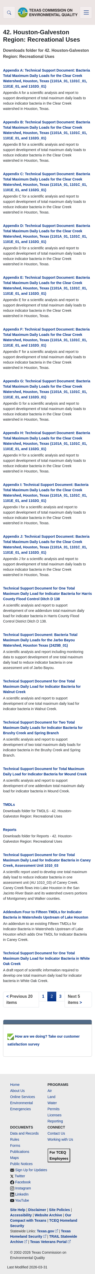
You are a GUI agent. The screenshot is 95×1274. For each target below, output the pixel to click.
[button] (9, 12)
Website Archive (48, 1215)
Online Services (22, 1097)
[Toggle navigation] (86, 12)
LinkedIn (22, 1194)
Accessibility (21, 1215)
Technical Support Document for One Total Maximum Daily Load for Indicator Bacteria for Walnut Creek (42, 686)
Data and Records (24, 1133)
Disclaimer (37, 1210)
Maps (14, 1158)
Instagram (23, 1188)
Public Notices (21, 1164)
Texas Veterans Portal (50, 1242)
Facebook (23, 1182)
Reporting (55, 1121)
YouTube (22, 1200)
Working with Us (60, 1139)
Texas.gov (48, 1231)
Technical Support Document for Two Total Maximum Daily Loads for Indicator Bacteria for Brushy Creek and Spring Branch (43, 727)
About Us (17, 1091)
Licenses (55, 1115)
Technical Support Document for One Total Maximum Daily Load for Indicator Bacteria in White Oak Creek (46, 958)
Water (52, 1103)
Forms (15, 1146)
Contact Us (56, 1133)
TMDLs (9, 805)
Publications (19, 1152)
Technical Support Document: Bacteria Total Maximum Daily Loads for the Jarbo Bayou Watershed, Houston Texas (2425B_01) (40, 640)
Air (50, 1091)
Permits (54, 1109)
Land (51, 1097)
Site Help (17, 1210)
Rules (14, 1139)
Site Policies (59, 1210)
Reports (9, 830)
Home (15, 1085)
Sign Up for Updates (31, 1170)
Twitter (20, 1176)
